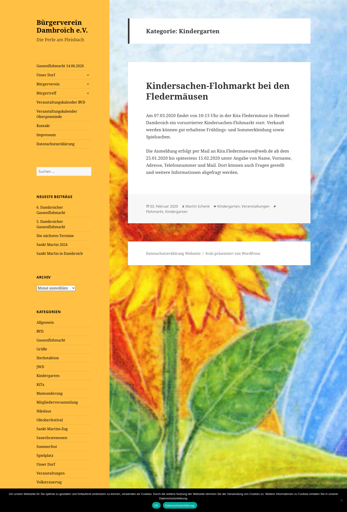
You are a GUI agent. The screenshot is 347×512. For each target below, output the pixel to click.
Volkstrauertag (49, 482)
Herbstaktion (48, 357)
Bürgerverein (48, 84)
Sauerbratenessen (52, 437)
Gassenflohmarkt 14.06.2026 (60, 65)
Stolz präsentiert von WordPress (232, 253)
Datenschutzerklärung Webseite (173, 253)
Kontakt (43, 125)
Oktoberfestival (50, 420)
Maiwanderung (50, 393)
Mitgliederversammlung (57, 402)
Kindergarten (48, 375)
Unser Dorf (46, 75)
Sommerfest (47, 446)
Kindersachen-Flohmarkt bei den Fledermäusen (218, 91)
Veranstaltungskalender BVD (61, 102)
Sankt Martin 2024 (52, 244)
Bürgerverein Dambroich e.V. (62, 26)
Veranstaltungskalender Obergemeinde (57, 114)
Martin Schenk (197, 206)
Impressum (46, 134)
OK (156, 505)
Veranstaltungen (51, 473)
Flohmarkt (154, 211)
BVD (40, 331)
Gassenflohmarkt (51, 340)
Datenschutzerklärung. (180, 505)
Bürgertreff (46, 93)
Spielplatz (45, 455)
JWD (40, 366)
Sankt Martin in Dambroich (60, 253)
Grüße (42, 349)
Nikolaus (44, 411)
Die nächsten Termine (55, 235)
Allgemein (45, 322)
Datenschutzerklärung (56, 143)
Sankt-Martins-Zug (52, 428)
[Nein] (341, 500)
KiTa (40, 384)
